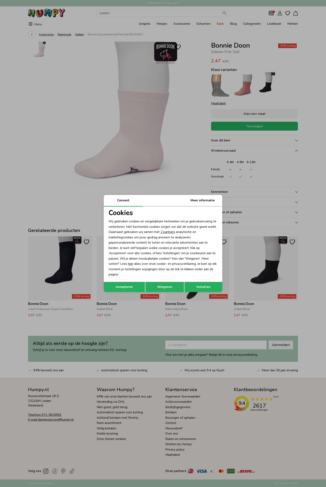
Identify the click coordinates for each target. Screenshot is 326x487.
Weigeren (164, 287)
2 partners (168, 232)
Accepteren (124, 287)
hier (130, 264)
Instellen (203, 287)
